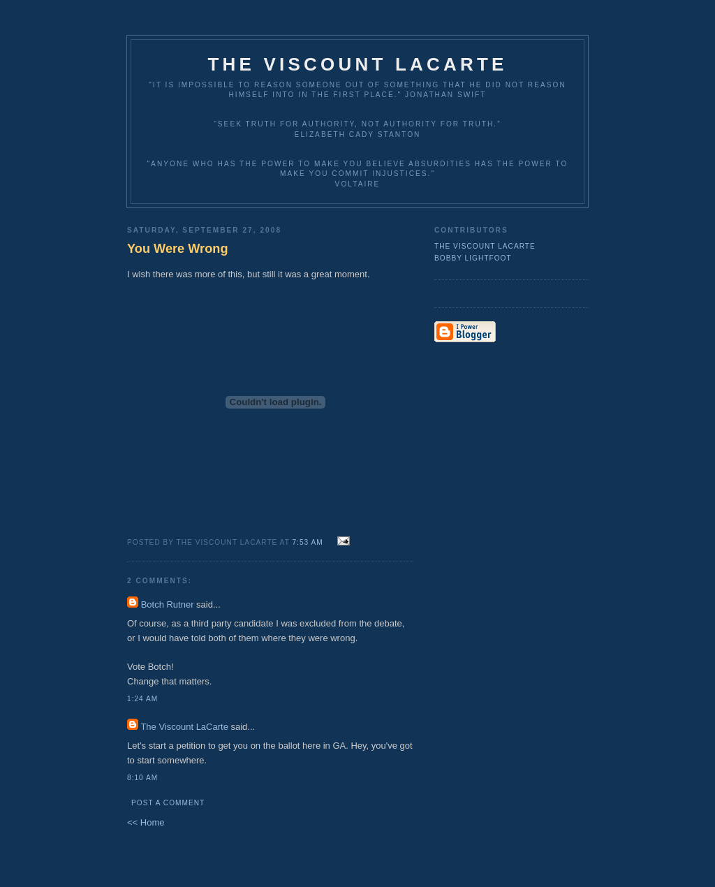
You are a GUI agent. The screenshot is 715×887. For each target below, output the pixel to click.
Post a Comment (168, 803)
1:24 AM (142, 699)
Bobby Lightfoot (473, 258)
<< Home (145, 822)
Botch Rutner (167, 604)
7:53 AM (307, 542)
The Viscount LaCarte (358, 64)
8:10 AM (142, 778)
